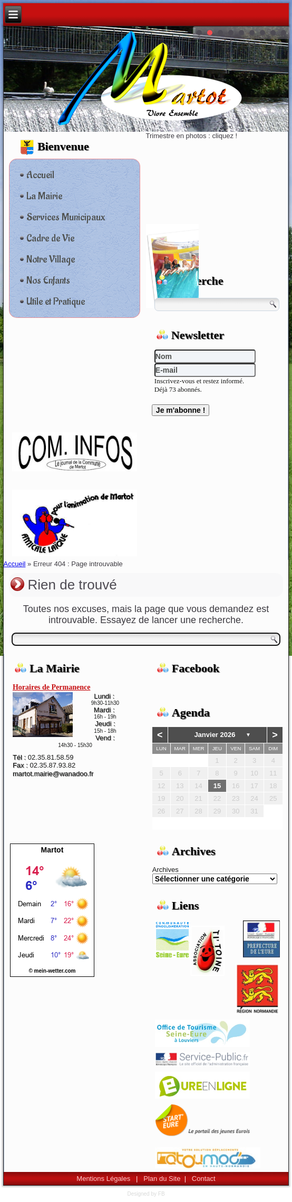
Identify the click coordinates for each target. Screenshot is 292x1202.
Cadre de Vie (50, 238)
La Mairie (44, 196)
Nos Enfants (48, 280)
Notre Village (50, 259)
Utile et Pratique (55, 301)
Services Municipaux (65, 217)
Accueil (40, 175)
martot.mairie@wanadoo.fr (53, 774)
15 (217, 786)
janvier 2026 (214, 735)
